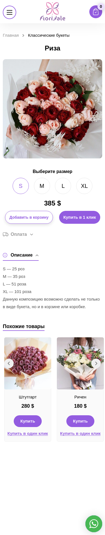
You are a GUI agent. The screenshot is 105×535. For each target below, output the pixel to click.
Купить (27, 421)
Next (96, 363)
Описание (21, 255)
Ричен (80, 397)
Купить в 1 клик (79, 217)
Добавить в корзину (29, 217)
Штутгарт (28, 397)
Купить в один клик (28, 433)
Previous (9, 363)
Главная (11, 35)
